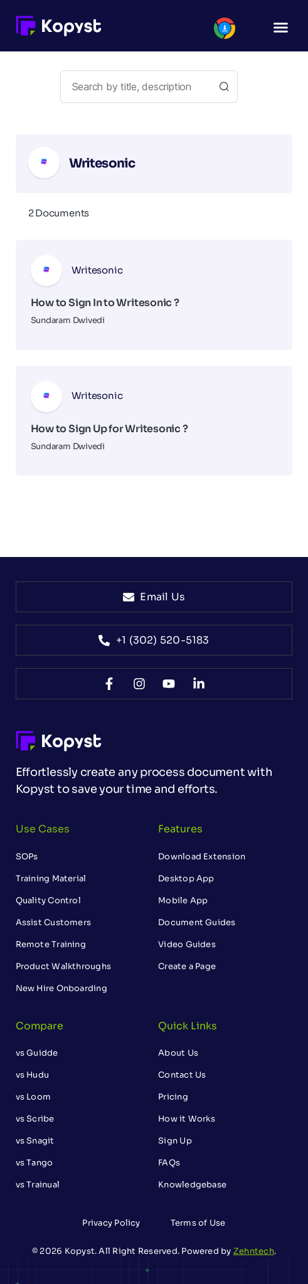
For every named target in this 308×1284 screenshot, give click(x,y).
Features (180, 829)
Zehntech (253, 1251)
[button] (281, 28)
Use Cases (43, 829)
